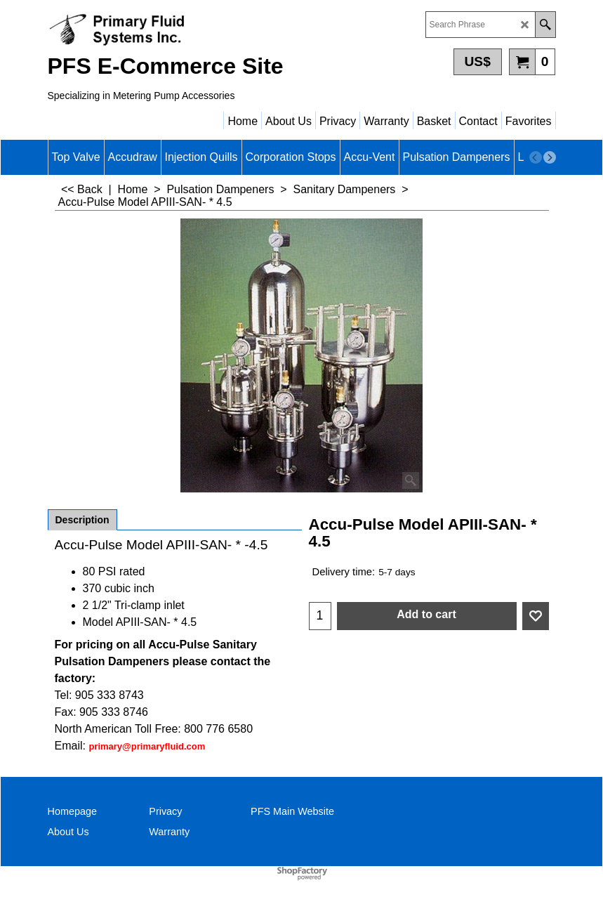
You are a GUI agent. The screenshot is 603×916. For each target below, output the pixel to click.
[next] (549, 157)
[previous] (535, 157)
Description (82, 519)
